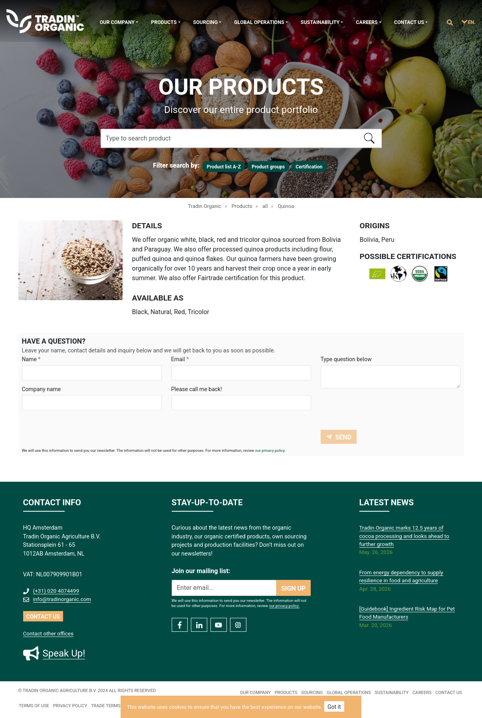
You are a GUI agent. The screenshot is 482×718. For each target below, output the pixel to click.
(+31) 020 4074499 (56, 590)
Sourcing (205, 22)
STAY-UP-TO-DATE (207, 502)
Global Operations (259, 22)
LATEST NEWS (386, 502)
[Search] (241, 138)
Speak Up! (64, 653)
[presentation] (381, 410)
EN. (472, 22)
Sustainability (320, 22)
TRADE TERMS (105, 705)
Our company (117, 22)
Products (164, 22)
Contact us (409, 22)
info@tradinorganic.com (62, 599)
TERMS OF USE (34, 705)
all (265, 206)
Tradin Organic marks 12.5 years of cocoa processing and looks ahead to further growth (404, 535)
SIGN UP (293, 588)
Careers (366, 22)
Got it (334, 707)
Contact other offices (48, 633)
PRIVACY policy (70, 705)
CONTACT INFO (52, 502)
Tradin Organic (205, 206)
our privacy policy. (270, 450)
